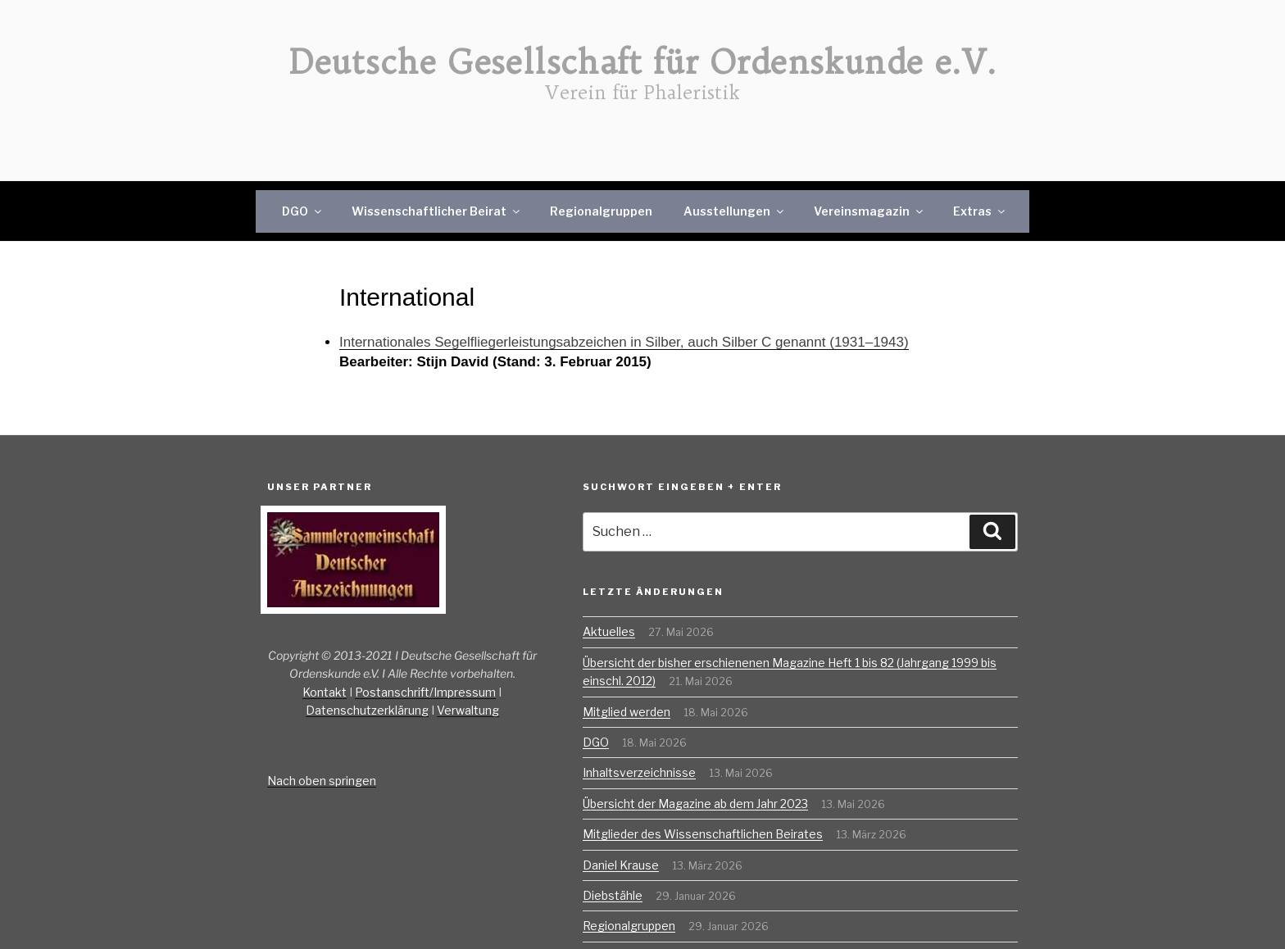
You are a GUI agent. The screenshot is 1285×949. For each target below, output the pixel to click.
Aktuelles (609, 631)
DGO (303, 211)
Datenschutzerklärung (367, 710)
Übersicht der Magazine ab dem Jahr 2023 (695, 804)
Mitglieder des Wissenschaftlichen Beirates (703, 834)
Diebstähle (612, 895)
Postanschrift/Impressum (425, 692)
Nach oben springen (321, 781)
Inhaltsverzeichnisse (639, 772)
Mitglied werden (626, 712)
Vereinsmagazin (869, 211)
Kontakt (324, 692)
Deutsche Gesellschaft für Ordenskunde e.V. (643, 62)
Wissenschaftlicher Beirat (437, 211)
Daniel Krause (621, 865)
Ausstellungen (734, 211)
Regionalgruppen (601, 211)
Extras (980, 211)
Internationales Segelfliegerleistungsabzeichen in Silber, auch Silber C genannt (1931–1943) (624, 342)
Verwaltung (468, 710)
